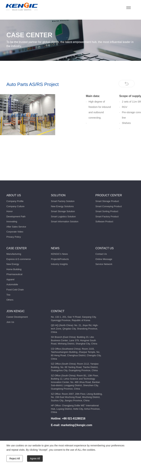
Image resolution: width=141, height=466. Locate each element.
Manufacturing (13, 254)
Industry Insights (59, 264)
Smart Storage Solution (63, 211)
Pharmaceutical (14, 274)
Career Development (17, 317)
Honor (9, 211)
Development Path (15, 216)
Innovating (11, 221)
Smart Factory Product (107, 216)
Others (9, 299)
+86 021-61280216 (73, 418)
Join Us (10, 322)
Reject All (14, 458)
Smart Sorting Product (106, 211)
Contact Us (101, 254)
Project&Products (60, 259)
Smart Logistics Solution (63, 216)
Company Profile (15, 201)
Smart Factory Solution (62, 201)
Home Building (14, 269)
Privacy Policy (13, 236)
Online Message (103, 259)
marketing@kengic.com (76, 425)
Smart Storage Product (107, 201)
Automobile (12, 284)
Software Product (104, 221)
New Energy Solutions (62, 206)
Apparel (10, 279)
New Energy (12, 264)
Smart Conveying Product (108, 206)
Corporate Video (14, 231)
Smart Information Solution (64, 221)
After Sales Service (16, 226)
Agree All (35, 458)
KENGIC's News (59, 254)
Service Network (103, 264)
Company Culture (15, 206)
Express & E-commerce (18, 259)
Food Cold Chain (15, 289)
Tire (8, 294)
